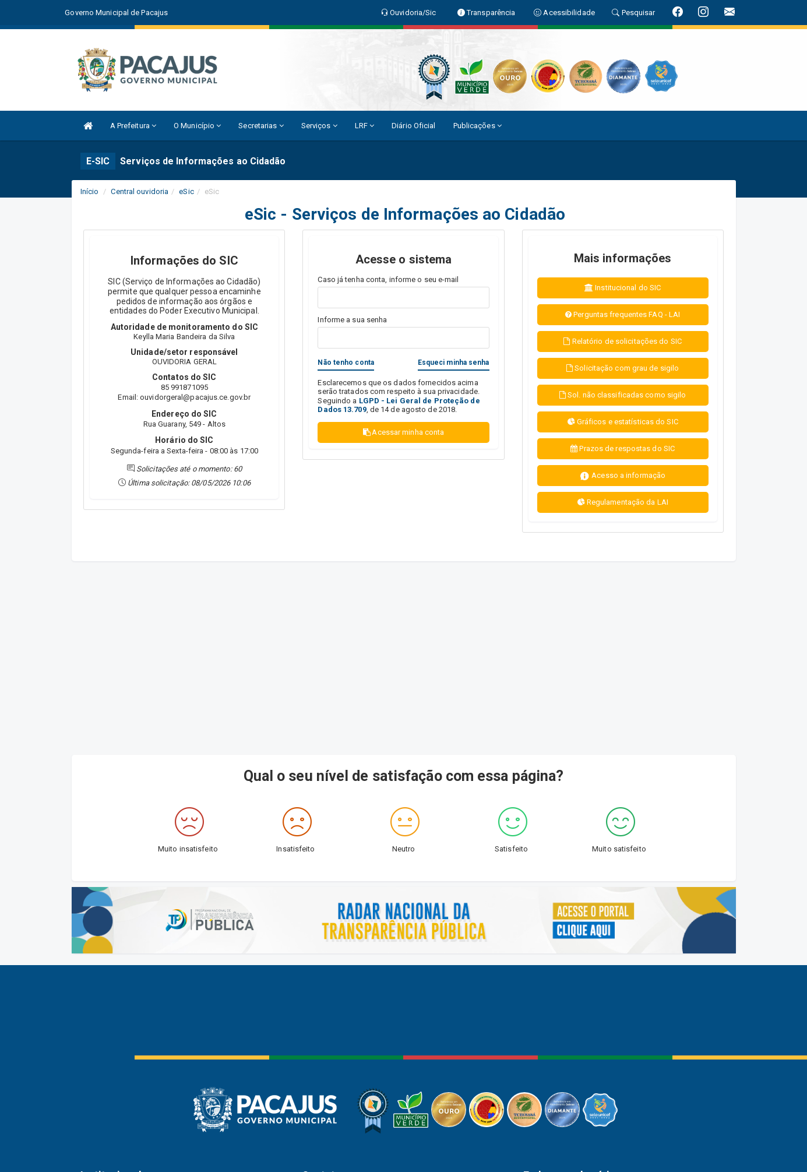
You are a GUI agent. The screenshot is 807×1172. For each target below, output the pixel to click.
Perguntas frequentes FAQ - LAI (622, 314)
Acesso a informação (622, 476)
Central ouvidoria (139, 191)
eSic (186, 191)
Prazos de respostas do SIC (622, 448)
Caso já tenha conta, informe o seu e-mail (388, 279)
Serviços (319, 125)
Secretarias (260, 125)
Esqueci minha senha (453, 362)
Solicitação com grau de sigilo (622, 368)
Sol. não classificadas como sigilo (622, 394)
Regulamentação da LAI (622, 502)
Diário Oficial (413, 125)
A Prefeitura (133, 125)
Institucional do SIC (622, 287)
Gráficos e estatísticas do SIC (623, 421)
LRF (365, 125)
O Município (197, 125)
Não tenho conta (346, 362)
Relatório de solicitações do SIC (622, 341)
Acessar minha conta (404, 432)
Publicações (477, 125)
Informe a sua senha (352, 319)
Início (89, 191)
